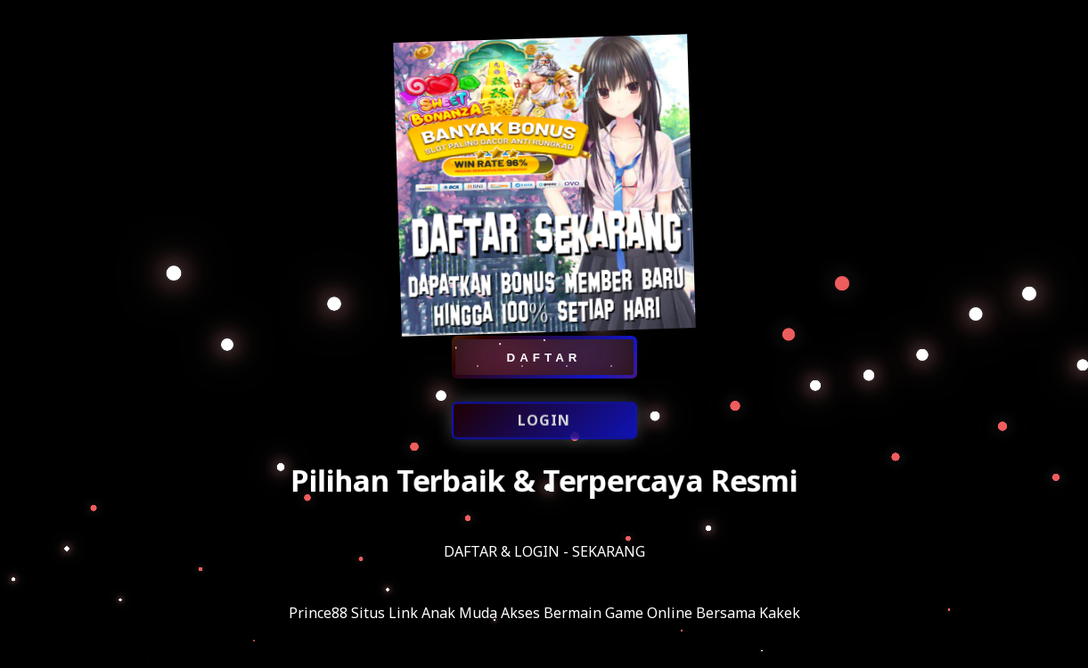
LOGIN (544, 422)
